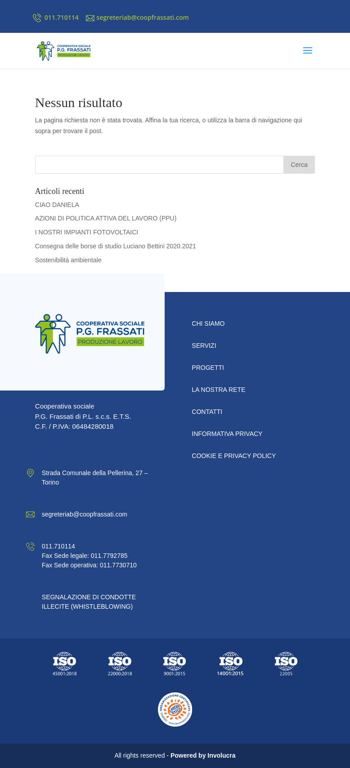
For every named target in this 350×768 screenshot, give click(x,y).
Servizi (204, 345)
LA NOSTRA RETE (218, 389)
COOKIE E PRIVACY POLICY (234, 455)
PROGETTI (208, 367)
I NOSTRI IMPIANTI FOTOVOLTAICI (86, 232)
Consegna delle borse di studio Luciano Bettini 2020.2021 (115, 246)
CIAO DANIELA (57, 204)
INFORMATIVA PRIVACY (227, 433)
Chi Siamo (208, 323)
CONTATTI (207, 411)
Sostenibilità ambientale (68, 260)
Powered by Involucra (203, 755)
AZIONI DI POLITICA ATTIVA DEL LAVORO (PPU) (106, 218)
